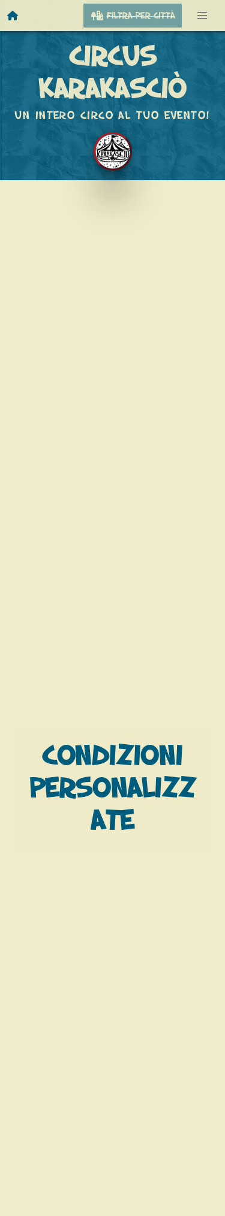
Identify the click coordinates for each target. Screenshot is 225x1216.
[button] (202, 15)
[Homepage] (13, 15)
